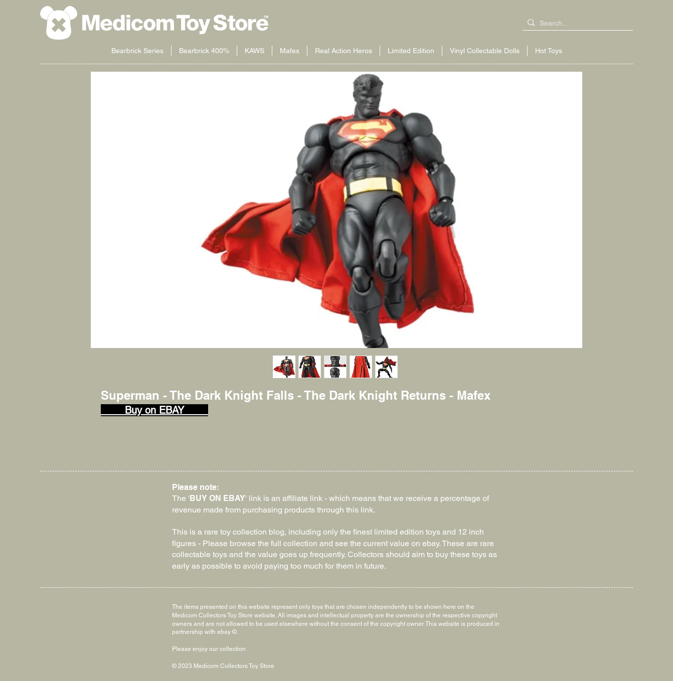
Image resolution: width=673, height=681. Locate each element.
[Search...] (576, 24)
